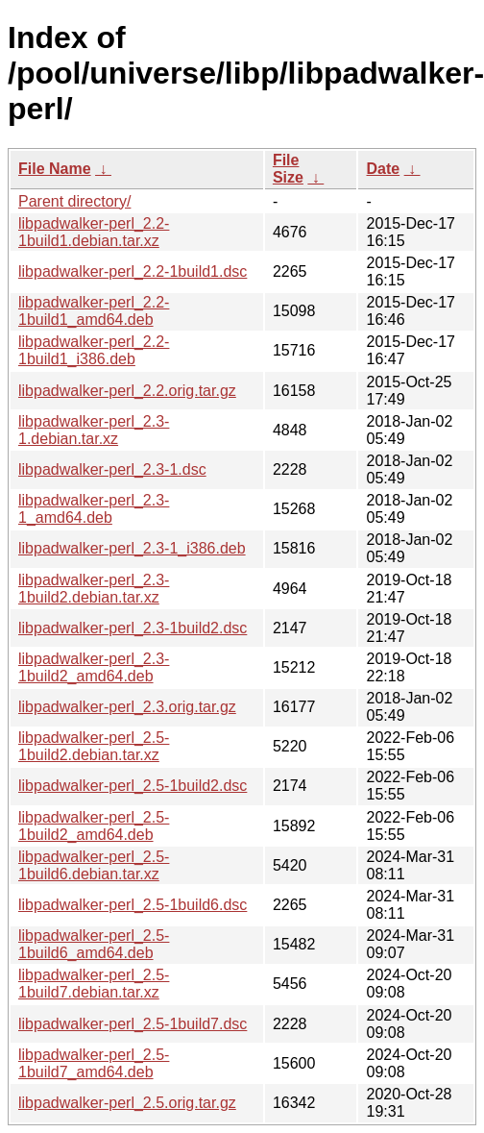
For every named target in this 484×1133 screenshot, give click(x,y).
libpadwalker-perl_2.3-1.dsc (112, 469)
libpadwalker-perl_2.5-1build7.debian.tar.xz (93, 983)
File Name (54, 168)
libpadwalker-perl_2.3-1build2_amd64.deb (93, 667)
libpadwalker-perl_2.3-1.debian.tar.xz (93, 430)
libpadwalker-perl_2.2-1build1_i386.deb (93, 350)
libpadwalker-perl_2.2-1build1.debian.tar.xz (93, 232)
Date (382, 168)
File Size (288, 168)
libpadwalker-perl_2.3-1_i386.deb (132, 548)
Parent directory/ (74, 201)
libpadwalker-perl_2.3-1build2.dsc (132, 628)
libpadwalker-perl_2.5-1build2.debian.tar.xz (93, 746)
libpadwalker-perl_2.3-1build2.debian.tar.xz (93, 588)
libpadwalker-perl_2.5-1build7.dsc (132, 1024)
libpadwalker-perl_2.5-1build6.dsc (132, 905)
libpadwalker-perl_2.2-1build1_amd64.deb (93, 311)
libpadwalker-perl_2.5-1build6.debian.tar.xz (93, 865)
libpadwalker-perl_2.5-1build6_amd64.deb (93, 944)
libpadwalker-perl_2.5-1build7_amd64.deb (93, 1063)
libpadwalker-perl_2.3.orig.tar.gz (127, 707)
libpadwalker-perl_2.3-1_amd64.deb (93, 509)
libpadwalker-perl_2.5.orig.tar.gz (127, 1103)
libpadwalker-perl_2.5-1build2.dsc (132, 785)
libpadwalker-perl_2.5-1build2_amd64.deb (93, 826)
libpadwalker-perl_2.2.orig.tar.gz (127, 390)
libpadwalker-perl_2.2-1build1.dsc (132, 271)
